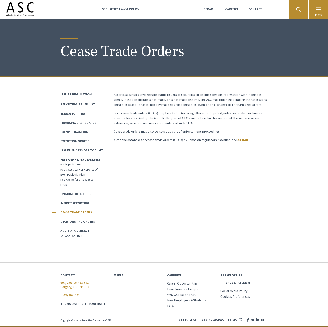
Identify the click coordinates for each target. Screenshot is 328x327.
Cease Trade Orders (76, 212)
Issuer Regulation (76, 94)
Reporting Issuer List (77, 104)
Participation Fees (71, 164)
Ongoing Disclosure (76, 194)
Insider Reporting (74, 203)
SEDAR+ (244, 140)
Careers (231, 9)
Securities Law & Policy (120, 9)
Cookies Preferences (235, 296)
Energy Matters (73, 113)
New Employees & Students (186, 300)
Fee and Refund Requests (76, 179)
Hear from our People (182, 289)
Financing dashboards (78, 123)
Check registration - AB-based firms (208, 320)
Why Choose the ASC (181, 294)
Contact (255, 9)
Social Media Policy (233, 291)
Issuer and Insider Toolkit (81, 150)
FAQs (63, 184)
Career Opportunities (182, 283)
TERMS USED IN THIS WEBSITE (83, 304)
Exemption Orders (75, 141)
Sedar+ (209, 9)
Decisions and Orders (77, 221)
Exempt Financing (74, 132)
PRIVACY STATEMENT (236, 283)
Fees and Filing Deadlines (80, 159)
